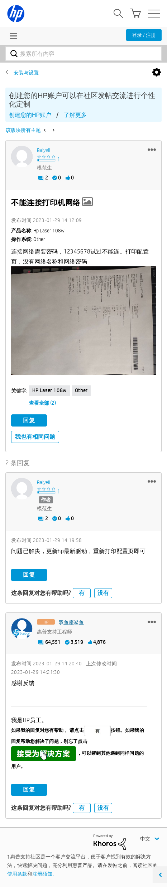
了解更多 (75, 115)
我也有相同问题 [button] (35, 436)
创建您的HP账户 (30, 115)
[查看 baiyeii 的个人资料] (43, 150)
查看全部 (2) (42, 403)
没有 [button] (103, 593)
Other (81, 390)
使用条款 (17, 874)
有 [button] (82, 593)
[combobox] (83, 53)
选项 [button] (156, 72)
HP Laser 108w (49, 390)
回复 (29, 420)
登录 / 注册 (144, 35)
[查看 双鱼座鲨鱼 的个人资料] (71, 622)
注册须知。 (44, 874)
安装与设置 (26, 72)
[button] (151, 149)
